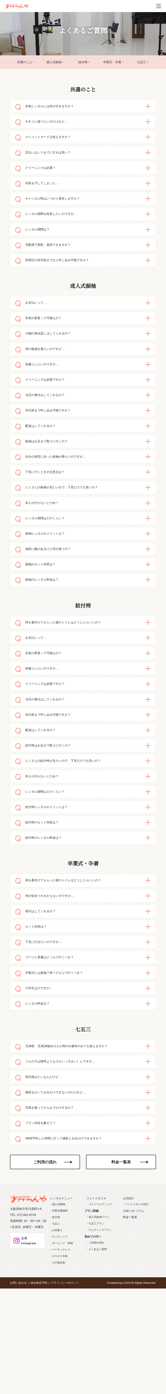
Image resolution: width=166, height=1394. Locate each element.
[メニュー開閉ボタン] (158, 6)
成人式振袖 (53, 62)
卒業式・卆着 (112, 62)
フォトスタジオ (94, 1288)
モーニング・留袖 (62, 1333)
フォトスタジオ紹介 (136, 1294)
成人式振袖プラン (99, 1306)
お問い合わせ (18, 1372)
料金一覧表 (121, 1252)
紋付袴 (83, 62)
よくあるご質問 (98, 1338)
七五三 (141, 62)
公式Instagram (24, 1331)
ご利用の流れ (45, 1252)
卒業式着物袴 (60, 1300)
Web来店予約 (38, 1372)
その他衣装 (58, 1352)
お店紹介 (126, 1288)
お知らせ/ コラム (131, 1300)
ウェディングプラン (100, 1319)
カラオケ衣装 (60, 1346)
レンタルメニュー (59, 1288)
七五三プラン (96, 1313)
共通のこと (24, 62)
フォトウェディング (100, 1294)
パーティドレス (61, 1339)
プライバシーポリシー (65, 1372)
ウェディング (60, 1326)
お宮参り (57, 1320)
